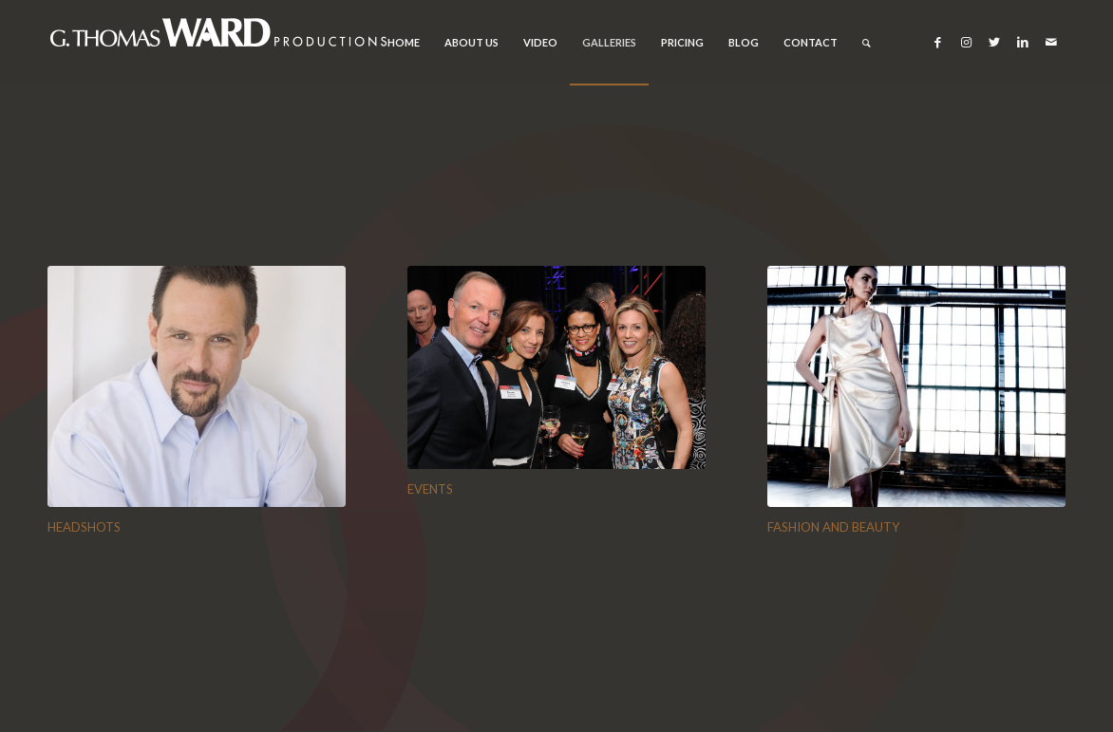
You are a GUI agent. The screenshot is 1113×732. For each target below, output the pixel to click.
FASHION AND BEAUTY (833, 527)
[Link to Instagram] (966, 42)
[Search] (866, 42)
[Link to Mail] (1051, 42)
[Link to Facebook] (937, 42)
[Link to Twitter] (994, 42)
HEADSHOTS (84, 527)
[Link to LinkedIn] (1023, 42)
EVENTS (430, 489)
